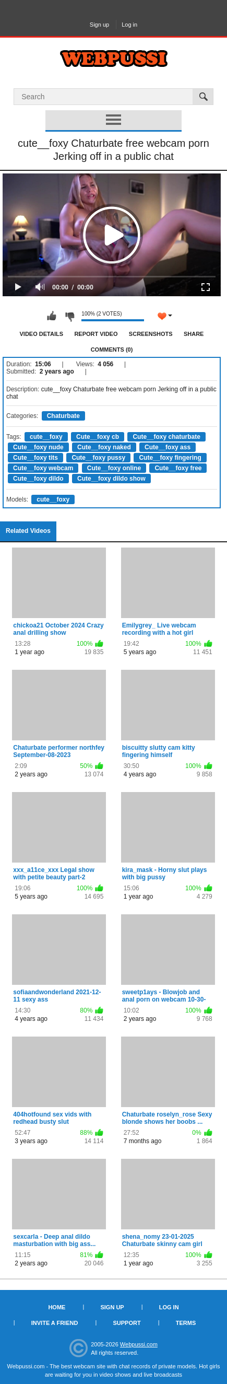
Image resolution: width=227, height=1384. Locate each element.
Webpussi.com (139, 1344)
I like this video (52, 316)
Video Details (42, 334)
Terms (186, 1323)
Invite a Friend (54, 1323)
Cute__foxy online (114, 468)
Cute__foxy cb (97, 436)
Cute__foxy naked (104, 447)
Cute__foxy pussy (98, 457)
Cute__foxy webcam (43, 468)
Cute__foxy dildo (38, 478)
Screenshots (151, 334)
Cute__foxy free (177, 468)
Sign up (99, 24)
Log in (129, 24)
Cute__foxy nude (38, 447)
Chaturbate (63, 416)
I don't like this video (69, 316)
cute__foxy (46, 436)
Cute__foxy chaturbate (166, 436)
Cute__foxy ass (167, 447)
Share (194, 334)
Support (126, 1323)
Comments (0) (112, 349)
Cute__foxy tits (35, 457)
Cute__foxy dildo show (111, 478)
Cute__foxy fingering (170, 457)
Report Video (95, 334)
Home (56, 1307)
